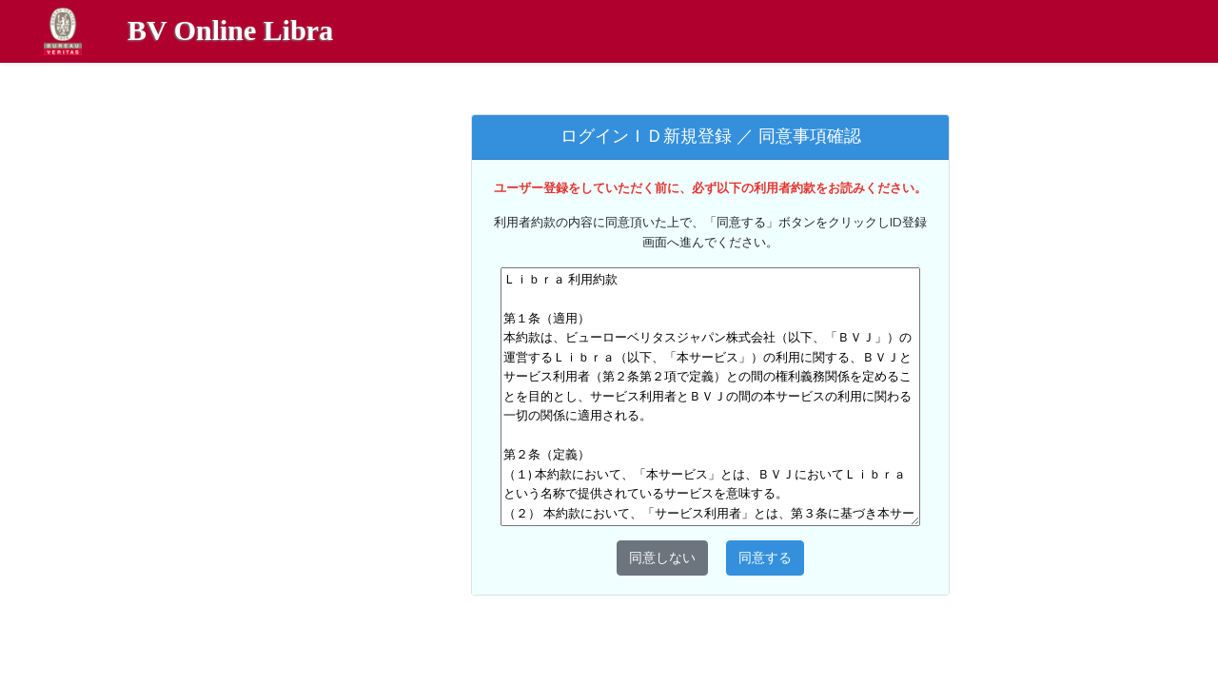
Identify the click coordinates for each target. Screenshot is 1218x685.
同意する (765, 557)
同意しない (662, 557)
